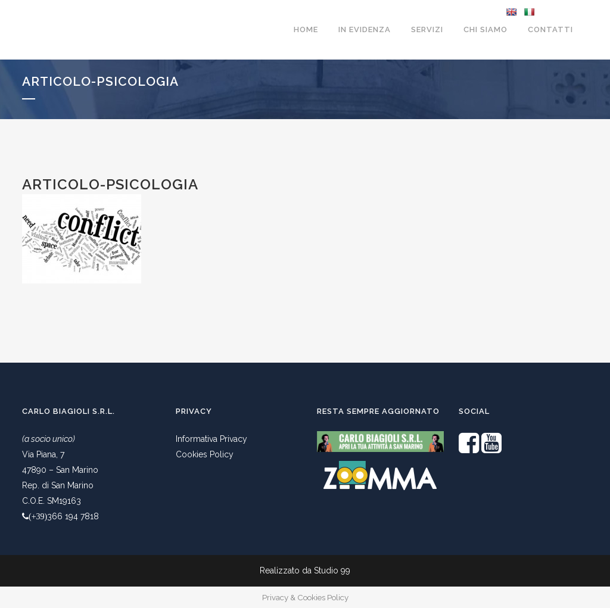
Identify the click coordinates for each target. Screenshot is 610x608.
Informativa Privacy (211, 439)
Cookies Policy (205, 454)
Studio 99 (332, 570)
